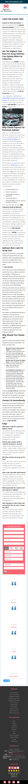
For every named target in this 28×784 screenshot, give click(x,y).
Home (14, 721)
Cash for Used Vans (14, 694)
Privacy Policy (14, 741)
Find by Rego (16, 548)
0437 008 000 (12, 104)
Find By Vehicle (6, 548)
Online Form (14, 165)
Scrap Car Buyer (13, 139)
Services (14, 723)
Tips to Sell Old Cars (14, 735)
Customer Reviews (14, 737)
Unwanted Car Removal (14, 700)
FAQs (14, 731)
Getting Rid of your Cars (14, 698)
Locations (14, 729)
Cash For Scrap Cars (14, 713)
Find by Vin (11, 548)
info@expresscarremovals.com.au (16, 754)
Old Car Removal (14, 702)
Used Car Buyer (14, 706)
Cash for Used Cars (14, 711)
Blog (14, 733)
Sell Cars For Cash (14, 708)
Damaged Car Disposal (14, 696)
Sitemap (14, 739)
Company (14, 725)
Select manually (21, 548)
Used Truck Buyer (14, 692)
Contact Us (14, 727)
